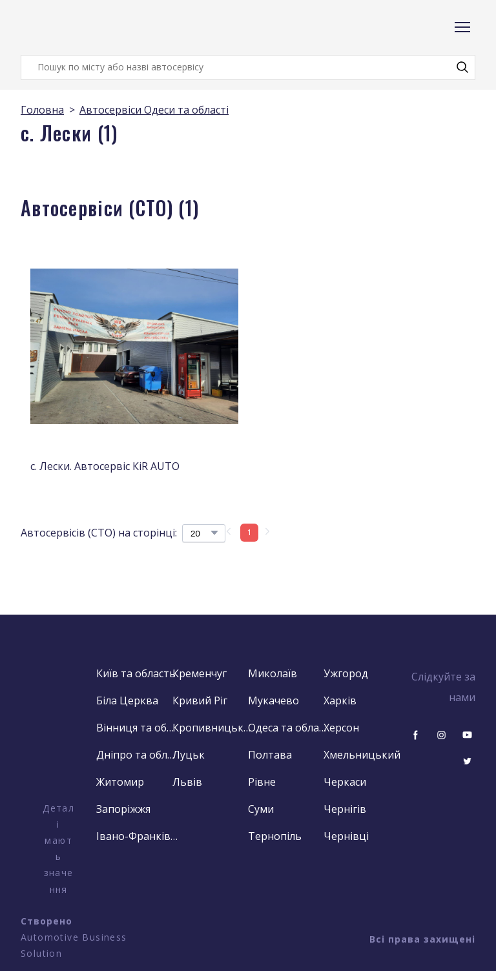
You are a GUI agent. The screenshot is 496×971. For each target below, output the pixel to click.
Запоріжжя (123, 809)
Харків (340, 700)
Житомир (120, 782)
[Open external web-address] (58, 731)
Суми (261, 809)
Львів (187, 782)
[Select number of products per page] (203, 533)
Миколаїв (272, 673)
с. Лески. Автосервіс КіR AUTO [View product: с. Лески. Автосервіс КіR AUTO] (105, 466)
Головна (42, 110)
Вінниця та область (137, 728)
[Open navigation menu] (462, 27)
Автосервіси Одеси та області (154, 110)
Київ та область (136, 673)
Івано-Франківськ (137, 836)
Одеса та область (289, 728)
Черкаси (345, 782)
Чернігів (345, 809)
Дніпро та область (137, 755)
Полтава (270, 755)
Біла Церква (127, 700)
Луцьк (188, 755)
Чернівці (346, 836)
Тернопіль (275, 836)
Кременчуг (199, 673)
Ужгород (346, 673)
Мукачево (273, 700)
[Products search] (248, 67)
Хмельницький (362, 755)
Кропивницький (213, 728)
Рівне (262, 782)
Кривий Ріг (199, 700)
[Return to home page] (72, 27)
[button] (462, 67)
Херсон (341, 728)
